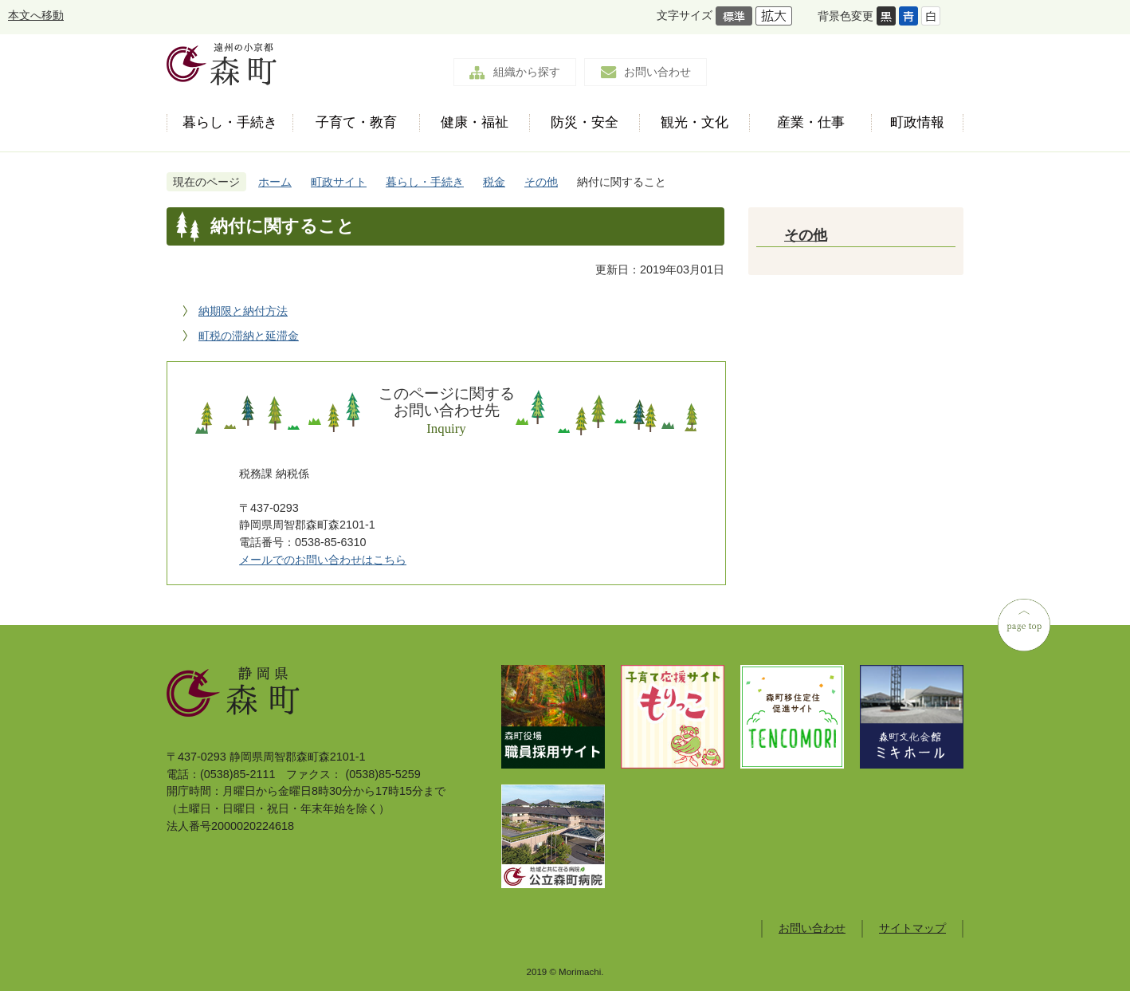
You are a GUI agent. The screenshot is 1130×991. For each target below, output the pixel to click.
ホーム (275, 181)
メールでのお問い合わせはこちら (322, 559)
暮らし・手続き (425, 181)
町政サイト (339, 181)
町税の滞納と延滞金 (248, 335)
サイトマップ (912, 928)
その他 (541, 181)
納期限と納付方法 (243, 311)
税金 (494, 181)
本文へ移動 (36, 15)
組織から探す (526, 71)
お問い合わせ (657, 71)
